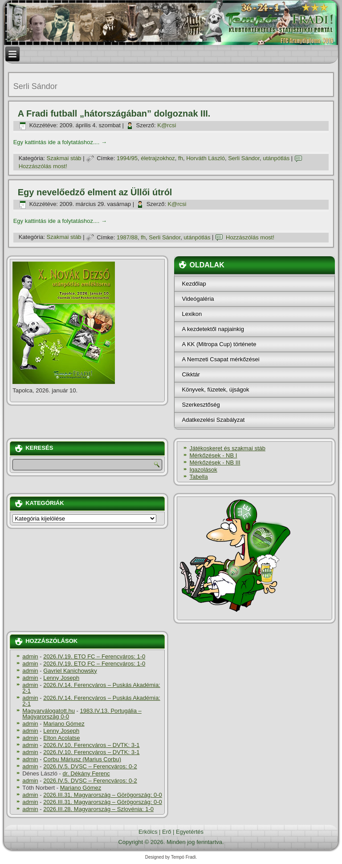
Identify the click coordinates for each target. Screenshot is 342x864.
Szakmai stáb (64, 158)
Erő (166, 831)
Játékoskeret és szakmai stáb (227, 448)
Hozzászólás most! (43, 166)
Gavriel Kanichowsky (70, 670)
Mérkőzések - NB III (214, 462)
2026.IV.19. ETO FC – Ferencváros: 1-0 (94, 656)
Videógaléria (198, 298)
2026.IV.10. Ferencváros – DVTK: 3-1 (91, 745)
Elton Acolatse (61, 738)
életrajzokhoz (158, 158)
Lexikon (192, 314)
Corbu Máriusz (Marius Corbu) (82, 759)
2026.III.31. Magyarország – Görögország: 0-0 (102, 794)
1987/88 (127, 237)
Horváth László (205, 158)
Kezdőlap (194, 283)
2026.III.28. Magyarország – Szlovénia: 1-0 (98, 809)
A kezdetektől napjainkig (213, 329)
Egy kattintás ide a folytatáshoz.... (60, 142)
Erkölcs (148, 831)
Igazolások (203, 469)
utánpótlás (276, 158)
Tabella (198, 476)
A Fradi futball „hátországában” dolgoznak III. (114, 113)
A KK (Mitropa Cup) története (219, 344)
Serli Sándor (244, 158)
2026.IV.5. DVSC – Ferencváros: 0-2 (90, 766)
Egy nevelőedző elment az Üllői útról (95, 192)
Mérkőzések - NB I (213, 455)
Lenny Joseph (61, 677)
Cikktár (191, 374)
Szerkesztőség (201, 404)
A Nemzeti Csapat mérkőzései (220, 359)
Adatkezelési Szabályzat (213, 419)
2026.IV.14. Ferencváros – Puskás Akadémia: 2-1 (91, 688)
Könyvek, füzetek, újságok (215, 389)
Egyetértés (190, 831)
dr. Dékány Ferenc (86, 773)
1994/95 (127, 158)
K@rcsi (166, 125)
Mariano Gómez (63, 723)
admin (30, 656)
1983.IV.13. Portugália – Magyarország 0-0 (82, 713)
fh (180, 158)
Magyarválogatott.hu (48, 710)
